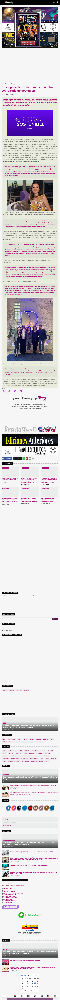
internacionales (15, 758)
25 (27, 987)
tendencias (34, 761)
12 (30, 983)
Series (20, 750)
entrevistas (37, 756)
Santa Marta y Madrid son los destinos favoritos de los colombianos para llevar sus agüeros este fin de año (29, 480)
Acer (9, 739)
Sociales (26, 750)
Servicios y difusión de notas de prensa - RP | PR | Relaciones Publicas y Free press (32, 851)
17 (25, 985)
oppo (20, 741)
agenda (4, 753)
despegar (13, 83)
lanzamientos (24, 758)
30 (22, 988)
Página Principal (6, 83)
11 (27, 983)
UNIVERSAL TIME (7, 899)
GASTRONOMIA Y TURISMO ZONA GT (13, 893)
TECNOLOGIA (34, 750)
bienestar (11, 753)
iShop (10, 741)
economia (47, 753)
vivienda (47, 761)
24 (25, 987)
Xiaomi (51, 739)
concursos (18, 753)
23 (22, 987)
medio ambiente (34, 758)
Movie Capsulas (7, 825)
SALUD (15, 750)
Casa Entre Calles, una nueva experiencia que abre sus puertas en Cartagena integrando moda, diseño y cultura (33, 872)
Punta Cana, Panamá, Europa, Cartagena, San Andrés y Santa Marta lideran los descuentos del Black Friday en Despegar (49, 480)
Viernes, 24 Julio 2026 (30, 991)
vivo (41, 741)
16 (22, 985)
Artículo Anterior (6, 610)
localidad (11, 690)
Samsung (45, 739)
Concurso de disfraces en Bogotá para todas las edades (25, 960)
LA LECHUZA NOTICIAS (9, 900)
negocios (53, 758)
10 (25, 983)
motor (41, 758)
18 (27, 985)
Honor (13, 739)
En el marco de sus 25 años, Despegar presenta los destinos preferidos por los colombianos (29, 500)
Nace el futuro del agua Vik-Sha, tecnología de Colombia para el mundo (29, 865)
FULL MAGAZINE (7, 888)
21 (35, 985)
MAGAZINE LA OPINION (9, 891)
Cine (3, 750)
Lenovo (25, 739)
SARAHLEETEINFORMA (9, 890)
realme (30, 741)
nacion (47, 758)
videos (41, 761)
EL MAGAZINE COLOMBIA (10, 897)
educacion (12, 756)
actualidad (50, 750)
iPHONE (4, 741)
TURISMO (42, 750)
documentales (39, 753)
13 (32, 983)
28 (35, 987)
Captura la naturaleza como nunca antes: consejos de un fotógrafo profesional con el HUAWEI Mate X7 (33, 786)
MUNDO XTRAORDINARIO (9, 894)
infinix (15, 741)
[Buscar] (27, 619)
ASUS (3, 739)
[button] (2, 2)
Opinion (9, 750)
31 (25, 988)
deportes (31, 753)
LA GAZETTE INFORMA (9, 896)
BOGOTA (4, 690)
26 (30, 987)
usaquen (26, 690)
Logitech (32, 739)
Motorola (38, 739)
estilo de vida (46, 756)
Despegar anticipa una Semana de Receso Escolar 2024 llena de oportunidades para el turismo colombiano (10, 500)
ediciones (4, 756)
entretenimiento (28, 756)
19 (30, 985)
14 (35, 983)
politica (4, 761)
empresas (19, 756)
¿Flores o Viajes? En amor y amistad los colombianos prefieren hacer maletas (48, 500)
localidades (19, 690)
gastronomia (5, 758)
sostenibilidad (25, 761)
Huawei (19, 739)
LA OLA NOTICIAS (8, 902)
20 (32, 985)
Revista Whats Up (7, 819)
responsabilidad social (14, 761)
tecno (36, 741)
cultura (25, 753)
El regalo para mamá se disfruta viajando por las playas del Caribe (10, 479)
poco (25, 741)
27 (32, 987)
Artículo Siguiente (53, 610)
